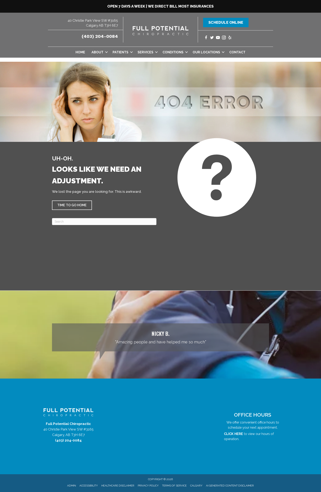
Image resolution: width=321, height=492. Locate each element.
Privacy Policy (148, 485)
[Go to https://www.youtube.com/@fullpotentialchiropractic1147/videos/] (218, 38)
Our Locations (206, 52)
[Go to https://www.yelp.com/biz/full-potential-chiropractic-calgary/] (230, 38)
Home (80, 52)
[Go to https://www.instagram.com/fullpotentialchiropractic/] (224, 38)
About (97, 52)
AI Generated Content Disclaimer (230, 485)
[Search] (104, 221)
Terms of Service (174, 485)
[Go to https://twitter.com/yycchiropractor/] (212, 38)
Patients (120, 52)
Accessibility (88, 485)
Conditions (173, 52)
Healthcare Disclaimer (117, 485)
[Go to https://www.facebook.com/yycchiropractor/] (206, 38)
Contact (237, 52)
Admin (71, 485)
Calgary (196, 485)
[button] (106, 52)
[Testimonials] (160, 337)
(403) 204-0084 (100, 36)
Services (145, 52)
